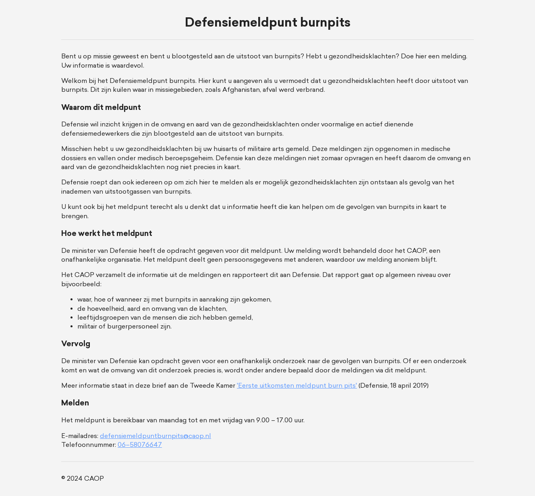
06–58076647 (140, 444)
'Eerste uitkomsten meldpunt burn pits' (297, 385)
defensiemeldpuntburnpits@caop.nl (155, 436)
